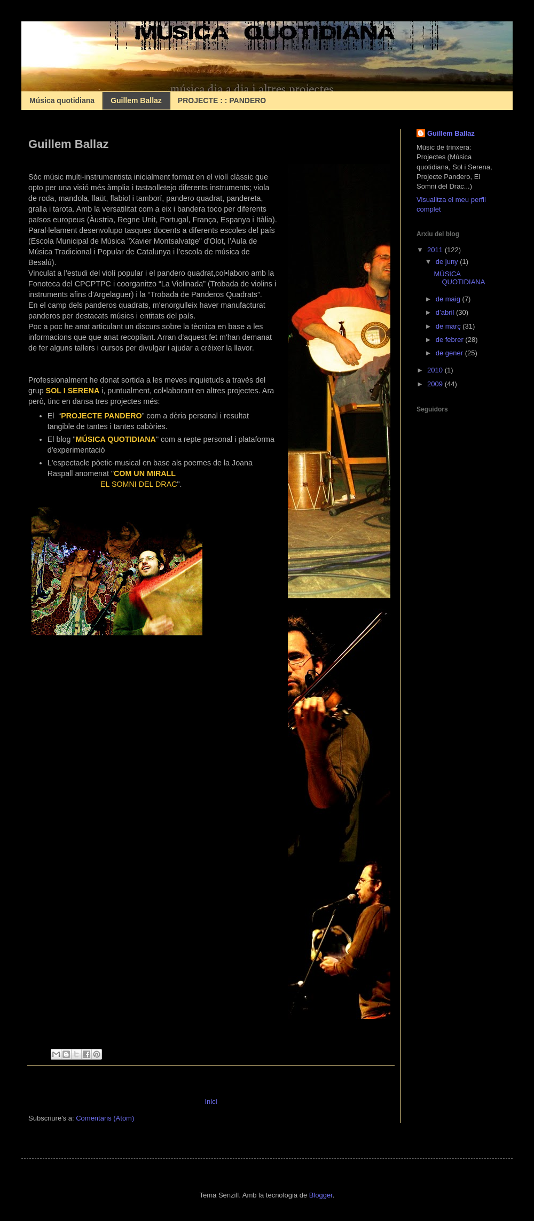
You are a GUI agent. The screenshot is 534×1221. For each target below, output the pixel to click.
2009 (436, 384)
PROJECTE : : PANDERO (222, 100)
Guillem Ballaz (136, 100)
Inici (211, 1102)
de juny (448, 262)
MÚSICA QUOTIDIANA (459, 278)
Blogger (321, 1195)
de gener (450, 353)
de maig (449, 299)
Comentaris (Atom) (105, 1118)
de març (449, 326)
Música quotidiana (62, 100)
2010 (436, 370)
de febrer (451, 340)
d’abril (446, 312)
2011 (436, 250)
